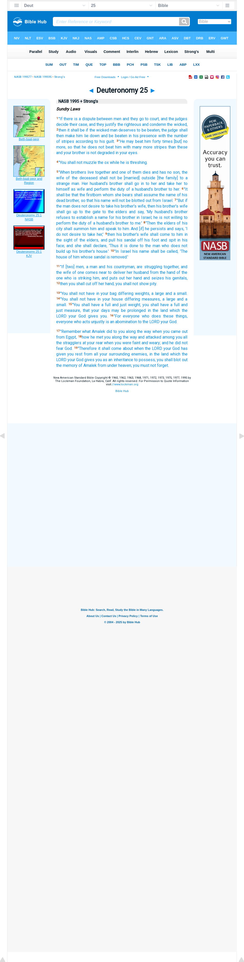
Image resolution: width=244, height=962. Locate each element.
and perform (97, 189)
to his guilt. (104, 141)
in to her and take (157, 183)
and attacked (149, 337)
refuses (63, 217)
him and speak (103, 228)
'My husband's (159, 211)
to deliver (116, 272)
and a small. (176, 293)
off (140, 240)
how (85, 337)
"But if (182, 200)
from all (91, 354)
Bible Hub (122, 391)
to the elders (114, 211)
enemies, (139, 354)
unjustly (98, 321)
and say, (136, 211)
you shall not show (132, 283)
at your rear (93, 342)
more (147, 147)
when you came (166, 331)
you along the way (120, 337)
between (104, 118)
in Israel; (144, 217)
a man (91, 266)
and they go (133, 118)
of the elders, (86, 240)
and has (159, 172)
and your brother (70, 152)
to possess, (145, 359)
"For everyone (127, 316)
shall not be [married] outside (127, 177)
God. (69, 348)
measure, (72, 310)
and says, (175, 228)
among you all (175, 337)
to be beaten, (148, 130)
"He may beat (131, 141)
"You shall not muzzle (77, 162)
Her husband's (95, 183)
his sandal (126, 240)
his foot (151, 240)
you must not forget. (151, 365)
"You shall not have (77, 293)
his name (140, 251)
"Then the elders (160, 223)
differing (125, 293)
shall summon (76, 228)
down (95, 135)
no (169, 172)
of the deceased (81, 177)
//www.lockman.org (125, 384)
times (167, 141)
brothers (78, 172)
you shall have (155, 304)
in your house (110, 299)
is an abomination (121, 321)
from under (107, 365)
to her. (174, 189)
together (102, 172)
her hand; (106, 283)
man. (76, 183)
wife (184, 206)
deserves (127, 130)
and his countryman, (117, 266)
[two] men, (75, 266)
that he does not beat (94, 147)
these (182, 147)
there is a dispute (79, 118)
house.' (102, 251)
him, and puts (105, 278)
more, (61, 147)
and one (119, 172)
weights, (142, 293)
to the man (150, 245)
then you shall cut (75, 283)
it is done (129, 245)
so (69, 147)
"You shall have (86, 304)
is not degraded (100, 152)
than (172, 147)
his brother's (125, 206)
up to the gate (87, 211)
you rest (74, 354)
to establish (82, 217)
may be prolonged (129, 310)
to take (107, 206)
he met (97, 337)
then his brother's (163, 206)
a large (157, 293)
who (165, 245)
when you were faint (122, 342)
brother (116, 183)
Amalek (98, 331)
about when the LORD (142, 348)
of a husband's (139, 189)
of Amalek (88, 365)
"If (60, 118)
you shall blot (169, 359)
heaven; (125, 365)
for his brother (122, 217)
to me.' (136, 223)
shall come (160, 234)
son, (176, 172)
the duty (117, 189)
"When (64, 172)
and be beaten (114, 135)
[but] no (181, 141)
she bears (124, 194)
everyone (64, 321)
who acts (82, 321)
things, (182, 316)
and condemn (154, 124)
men (117, 118)
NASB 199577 (23, 77)
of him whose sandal (86, 257)
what (86, 331)
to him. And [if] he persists (142, 228)
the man (63, 206)
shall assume (146, 194)
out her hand (130, 278)
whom (108, 194)
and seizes (153, 278)
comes (91, 272)
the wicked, (177, 124)
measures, (151, 299)
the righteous (129, 124)
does (156, 316)
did (109, 331)
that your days (96, 310)
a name (101, 217)
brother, (73, 200)
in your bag (106, 293)
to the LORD (149, 321)
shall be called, (164, 251)
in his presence (143, 135)
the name (167, 194)
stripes (160, 147)
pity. (153, 283)
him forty (152, 141)
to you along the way (132, 331)
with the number (173, 135)
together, (171, 266)
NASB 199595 (43, 77)
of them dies (139, 172)
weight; (134, 304)
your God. (169, 321)
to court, (152, 118)
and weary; (151, 342)
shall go (131, 183)
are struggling (149, 266)
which (175, 310)
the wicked (99, 130)
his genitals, (176, 278)
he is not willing (167, 217)
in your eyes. (126, 152)
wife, (142, 206)
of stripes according (74, 141)
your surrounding (115, 354)
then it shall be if (73, 130)
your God (77, 316)
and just (119, 304)
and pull (108, 240)
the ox (103, 162)
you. (104, 316)
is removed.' (117, 257)
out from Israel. (159, 200)
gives (93, 316)
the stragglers (69, 342)
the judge (169, 130)
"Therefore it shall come (99, 348)
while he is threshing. (129, 162)
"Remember (70, 331)
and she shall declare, (86, 245)
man (114, 130)
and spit (168, 240)
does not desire (85, 206)
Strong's (59, 77)
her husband (138, 272)
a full (106, 304)
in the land (158, 310)
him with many (128, 147)
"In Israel (122, 251)
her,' (100, 234)
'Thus (114, 245)
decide (62, 124)
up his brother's (80, 251)
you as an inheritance (114, 359)
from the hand (162, 272)
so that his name (96, 200)
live (90, 172)
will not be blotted (128, 200)
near (103, 272)
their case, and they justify (93, 124)
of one (78, 272)
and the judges (174, 118)
